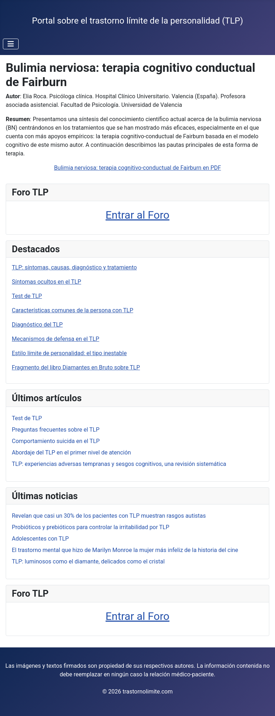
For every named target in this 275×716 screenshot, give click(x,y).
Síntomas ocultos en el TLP (46, 281)
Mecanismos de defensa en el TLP (55, 338)
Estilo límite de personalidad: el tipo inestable (69, 353)
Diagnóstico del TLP (37, 324)
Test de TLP (27, 296)
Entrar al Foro (137, 215)
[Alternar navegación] (11, 44)
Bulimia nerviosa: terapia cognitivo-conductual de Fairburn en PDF (137, 167)
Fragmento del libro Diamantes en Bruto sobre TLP (76, 367)
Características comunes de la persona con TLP (72, 310)
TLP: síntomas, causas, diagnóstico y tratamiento (74, 267)
